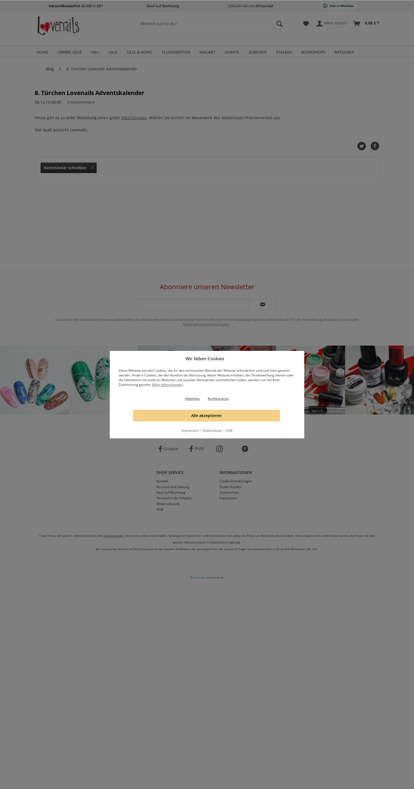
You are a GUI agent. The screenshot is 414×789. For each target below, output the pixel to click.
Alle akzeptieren (206, 415)
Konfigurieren (218, 398)
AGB (229, 430)
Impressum (190, 430)
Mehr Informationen (167, 384)
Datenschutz (212, 430)
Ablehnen (192, 398)
